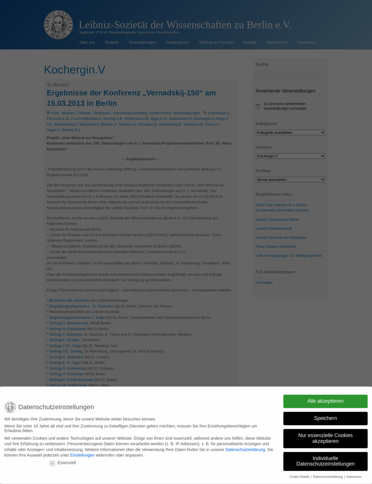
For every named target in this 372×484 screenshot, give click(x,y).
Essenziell (62, 459)
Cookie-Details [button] (299, 473)
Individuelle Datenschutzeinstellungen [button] (325, 458)
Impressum (354, 473)
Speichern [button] (325, 415)
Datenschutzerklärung (245, 446)
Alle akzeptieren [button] (325, 398)
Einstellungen (82, 452)
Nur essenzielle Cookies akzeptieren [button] (325, 435)
